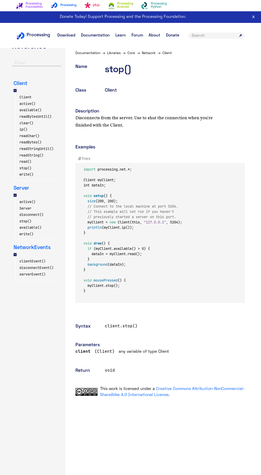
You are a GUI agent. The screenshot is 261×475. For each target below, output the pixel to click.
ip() (23, 129)
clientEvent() (32, 261)
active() (27, 103)
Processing (33, 35)
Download (66, 35)
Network (149, 53)
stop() (25, 168)
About (154, 35)
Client (25, 97)
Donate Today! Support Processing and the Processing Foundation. (123, 17)
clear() (26, 123)
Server (25, 208)
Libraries (114, 53)
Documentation (95, 35)
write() (26, 174)
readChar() (29, 136)
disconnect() (31, 214)
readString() (31, 155)
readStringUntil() (36, 148)
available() (30, 110)
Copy (84, 158)
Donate (172, 35)
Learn (120, 35)
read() (25, 161)
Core (131, 53)
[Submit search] (240, 35)
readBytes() (30, 142)
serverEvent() (32, 274)
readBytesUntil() (35, 116)
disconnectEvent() (36, 267)
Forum (137, 35)
